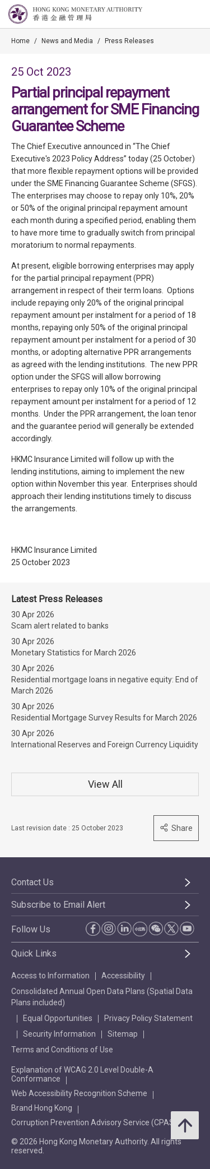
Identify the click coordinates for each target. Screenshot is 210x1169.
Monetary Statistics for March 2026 (73, 652)
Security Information (59, 1033)
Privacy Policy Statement (148, 1018)
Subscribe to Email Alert (58, 904)
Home (20, 41)
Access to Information (50, 975)
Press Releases (129, 41)
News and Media (67, 41)
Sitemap (123, 1033)
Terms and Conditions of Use (62, 1049)
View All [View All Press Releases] (105, 784)
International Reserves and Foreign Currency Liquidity (104, 744)
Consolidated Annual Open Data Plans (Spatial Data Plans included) (102, 997)
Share (176, 828)
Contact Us (32, 882)
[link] (173, 14)
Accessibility (123, 975)
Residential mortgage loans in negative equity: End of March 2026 (104, 685)
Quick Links (34, 953)
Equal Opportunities (57, 1018)
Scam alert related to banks (60, 625)
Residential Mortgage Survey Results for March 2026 (104, 717)
